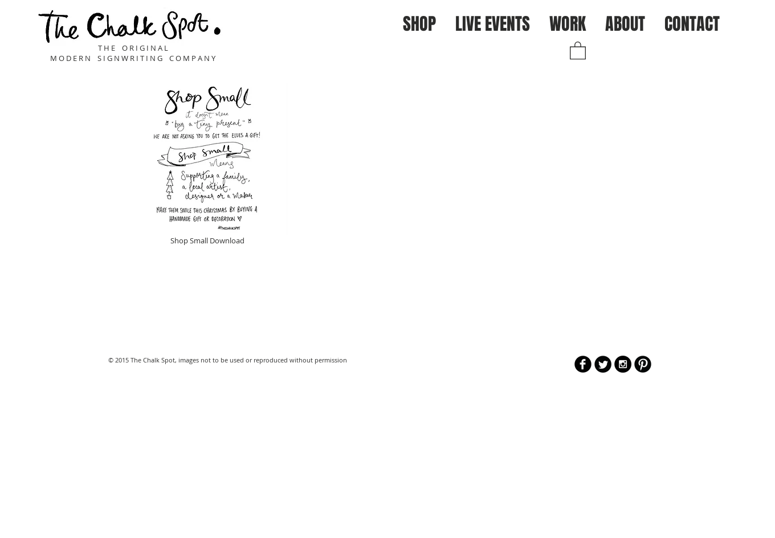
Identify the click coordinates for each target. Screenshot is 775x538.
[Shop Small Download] (207, 161)
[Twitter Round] (602, 364)
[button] (419, 24)
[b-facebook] (583, 364)
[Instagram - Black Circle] (622, 364)
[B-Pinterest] (642, 364)
